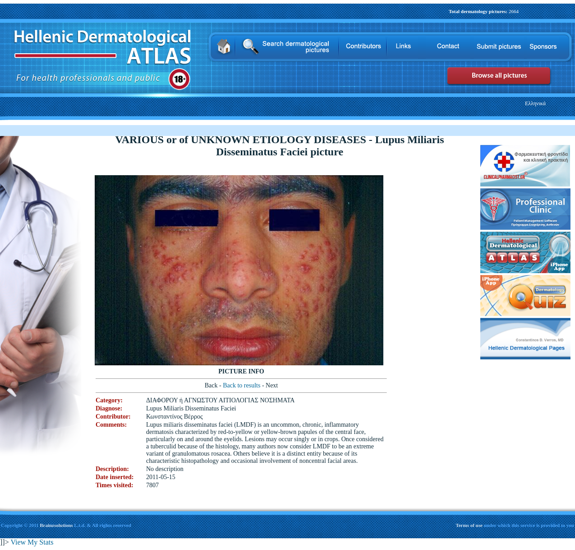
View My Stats (31, 542)
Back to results (242, 385)
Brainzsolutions (56, 525)
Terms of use (469, 525)
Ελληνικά (535, 103)
